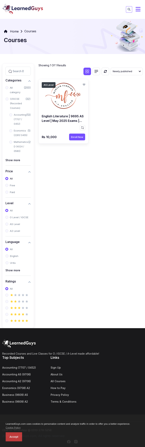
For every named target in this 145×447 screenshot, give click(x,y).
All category (15, 90)
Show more (12, 160)
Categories (13, 80)
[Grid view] (87, 71)
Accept (13, 436)
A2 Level (15, 230)
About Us (56, 374)
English (14, 256)
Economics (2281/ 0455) (20, 133)
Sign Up (56, 367)
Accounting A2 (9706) (16, 381)
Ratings (10, 281)
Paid (12, 192)
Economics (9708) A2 (16, 388)
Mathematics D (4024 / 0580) (21, 146)
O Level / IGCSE (19, 217)
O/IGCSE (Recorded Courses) (16, 103)
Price (9, 171)
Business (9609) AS (15, 394)
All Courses (58, 381)
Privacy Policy (60, 394)
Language (12, 242)
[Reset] (105, 71)
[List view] (96, 71)
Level (9, 203)
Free (12, 185)
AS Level (15, 224)
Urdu (13, 262)
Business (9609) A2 (15, 401)
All (11, 178)
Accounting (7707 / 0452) (20, 119)
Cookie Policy (13, 427)
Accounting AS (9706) (16, 374)
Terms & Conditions (63, 401)
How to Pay (58, 388)
